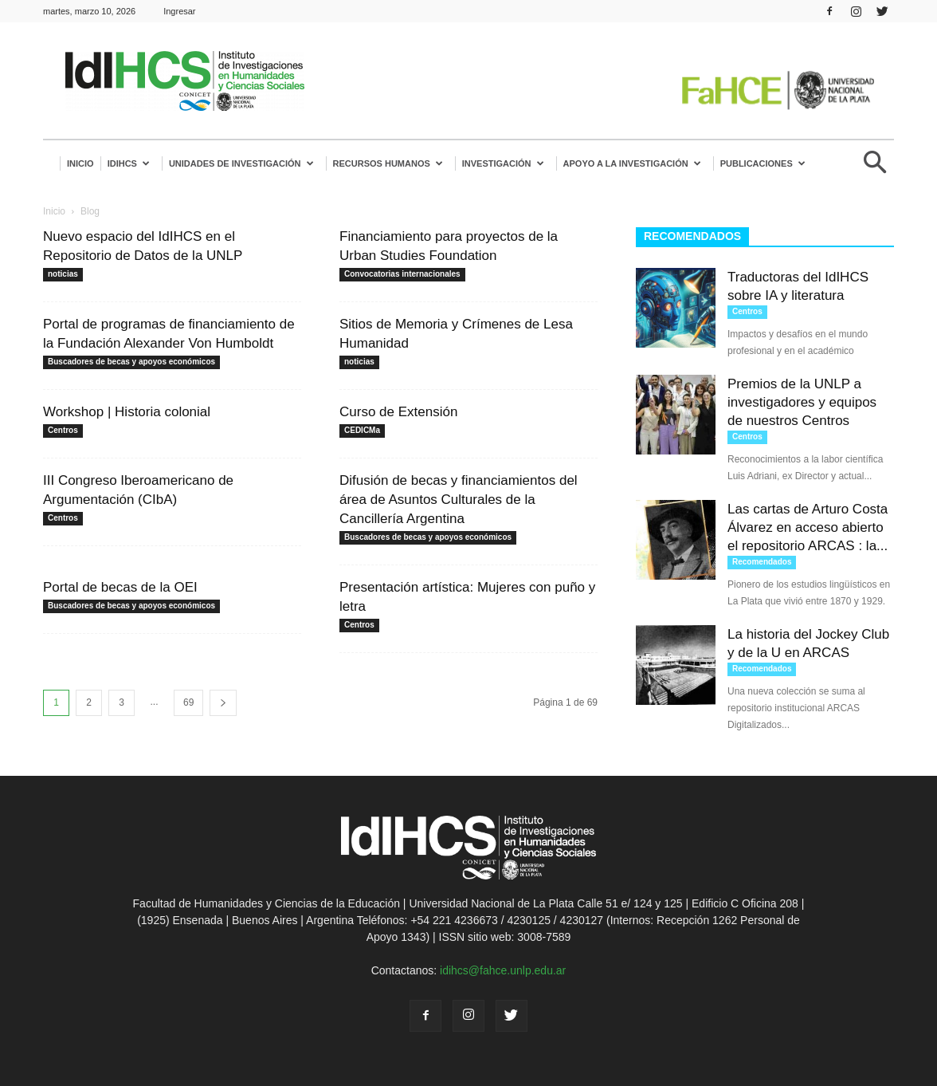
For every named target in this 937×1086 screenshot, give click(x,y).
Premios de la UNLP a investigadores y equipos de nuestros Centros (801, 402)
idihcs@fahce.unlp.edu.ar (503, 970)
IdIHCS (129, 163)
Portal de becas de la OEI (120, 587)
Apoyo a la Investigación (632, 163)
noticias (63, 274)
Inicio (80, 163)
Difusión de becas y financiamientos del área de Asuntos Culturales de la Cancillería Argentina (458, 499)
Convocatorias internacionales (402, 274)
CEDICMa (362, 430)
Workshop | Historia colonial (126, 411)
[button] (875, 168)
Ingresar (179, 11)
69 (188, 702)
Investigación (503, 163)
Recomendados (761, 561)
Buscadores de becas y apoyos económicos (131, 361)
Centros (63, 430)
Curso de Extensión (398, 411)
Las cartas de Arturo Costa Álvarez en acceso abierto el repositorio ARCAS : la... (807, 527)
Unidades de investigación (241, 163)
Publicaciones (763, 163)
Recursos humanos (388, 163)
